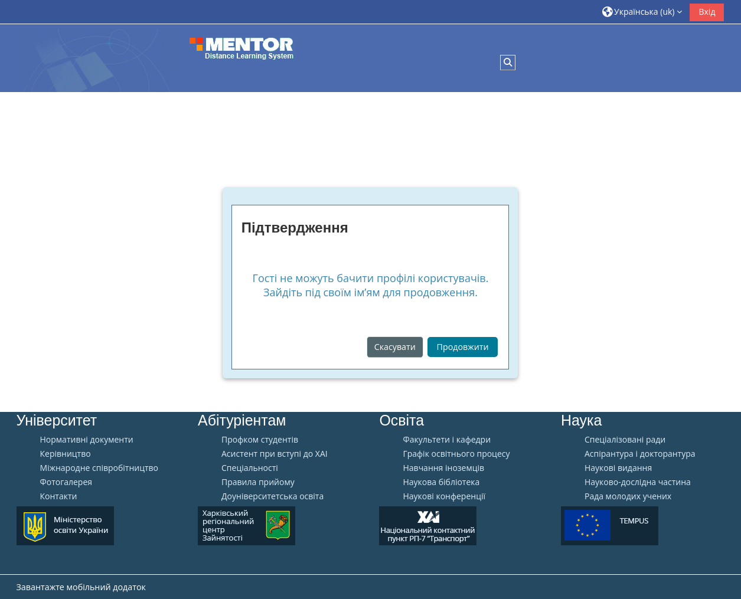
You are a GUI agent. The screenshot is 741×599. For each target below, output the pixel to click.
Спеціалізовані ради (625, 440)
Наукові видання (618, 468)
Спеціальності (249, 468)
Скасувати (395, 346)
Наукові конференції (444, 496)
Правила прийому (258, 482)
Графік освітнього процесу (456, 454)
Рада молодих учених (628, 496)
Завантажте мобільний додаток (81, 587)
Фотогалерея (66, 482)
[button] (642, 11)
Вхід (706, 11)
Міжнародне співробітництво (99, 468)
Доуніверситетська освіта (272, 496)
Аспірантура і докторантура (640, 454)
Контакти (58, 496)
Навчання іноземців (443, 468)
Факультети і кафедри (447, 440)
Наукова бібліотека (441, 482)
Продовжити (463, 346)
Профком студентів (259, 440)
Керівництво (65, 454)
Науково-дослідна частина (638, 482)
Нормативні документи (86, 440)
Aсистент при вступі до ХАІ (274, 454)
